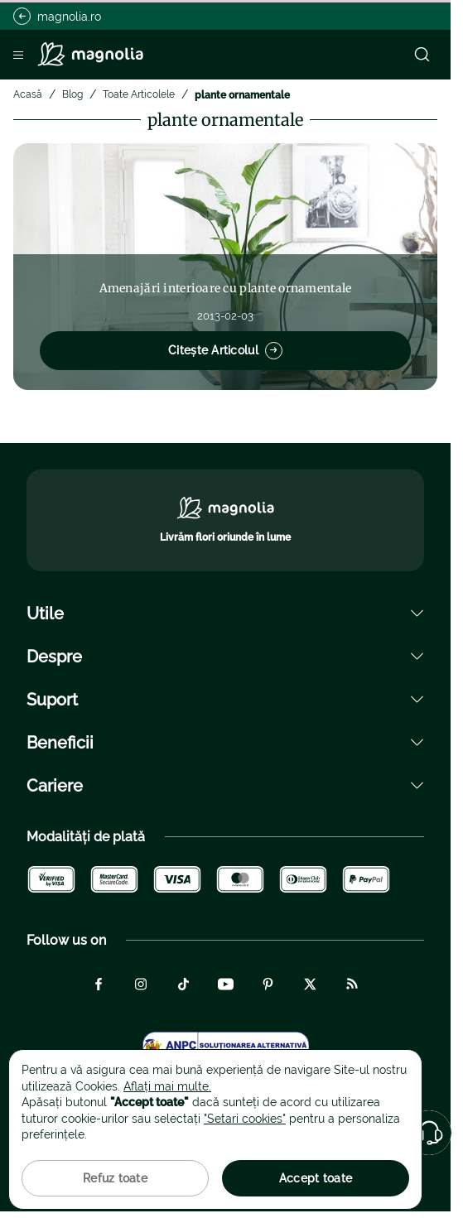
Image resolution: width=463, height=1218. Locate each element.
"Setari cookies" (245, 1118)
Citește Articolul (225, 350)
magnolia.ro (57, 16)
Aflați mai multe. (167, 1086)
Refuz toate (115, 1178)
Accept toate (315, 1178)
